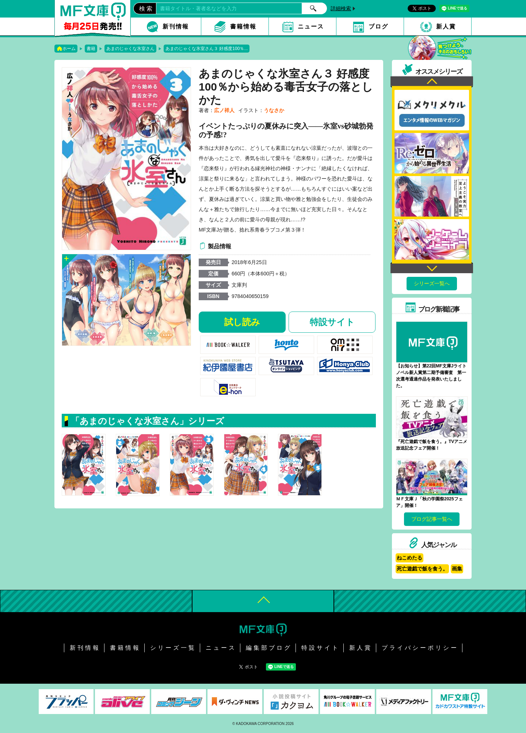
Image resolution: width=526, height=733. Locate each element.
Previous (431, 82)
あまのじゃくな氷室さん (130, 48)
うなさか (274, 110)
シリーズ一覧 (173, 648)
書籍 (91, 48)
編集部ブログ (269, 648)
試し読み (242, 322)
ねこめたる (409, 558)
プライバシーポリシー (420, 648)
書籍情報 (243, 26)
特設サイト (332, 322)
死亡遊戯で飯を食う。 (422, 569)
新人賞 (446, 26)
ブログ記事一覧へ (431, 519)
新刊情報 (176, 26)
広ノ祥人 (224, 110)
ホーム (69, 48)
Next (431, 267)
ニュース (311, 26)
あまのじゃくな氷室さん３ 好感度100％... (206, 48)
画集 (457, 569)
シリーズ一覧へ (432, 283)
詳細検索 (341, 8)
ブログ (378, 26)
